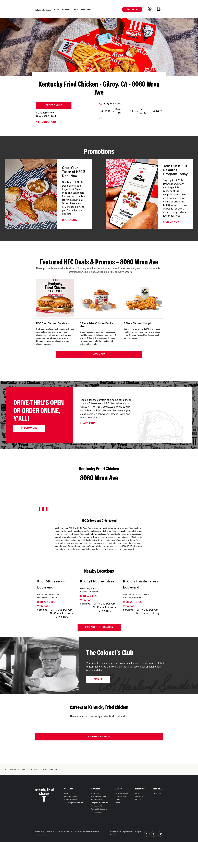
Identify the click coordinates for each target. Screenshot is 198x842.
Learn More (88, 425)
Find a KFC (157, 793)
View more (99, 356)
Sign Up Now (171, 222)
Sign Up (98, 681)
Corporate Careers (121, 796)
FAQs (137, 793)
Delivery (157, 111)
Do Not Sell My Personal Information (87, 832)
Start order (132, 9)
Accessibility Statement (42, 835)
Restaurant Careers (121, 793)
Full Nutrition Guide (70, 796)
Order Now (69, 220)
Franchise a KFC (96, 806)
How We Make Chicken (98, 796)
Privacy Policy (39, 832)
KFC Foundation (96, 800)
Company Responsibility (99, 803)
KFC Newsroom (96, 812)
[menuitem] (56, 10)
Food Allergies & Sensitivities (74, 803)
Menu (66, 793)
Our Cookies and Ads (65, 832)
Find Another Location (99, 629)
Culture (117, 800)
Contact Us (139, 796)
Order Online (54, 105)
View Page (43, 608)
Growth (117, 803)
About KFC (95, 793)
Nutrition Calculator (70, 800)
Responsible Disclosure (99, 809)
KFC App (138, 800)
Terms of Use (50, 832)
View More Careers (99, 738)
